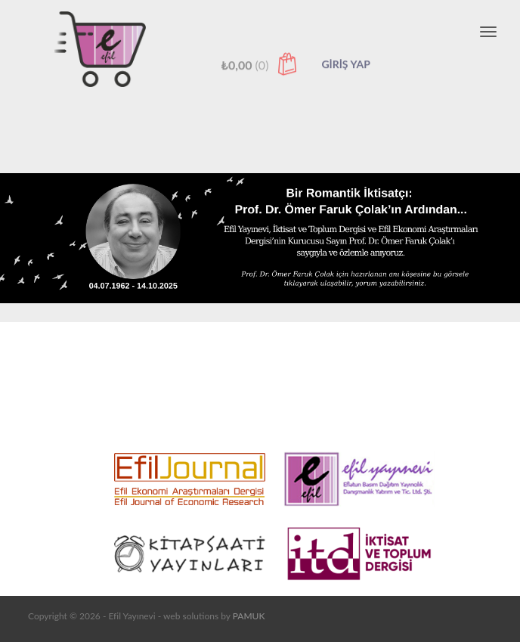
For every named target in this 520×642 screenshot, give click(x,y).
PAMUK (249, 616)
